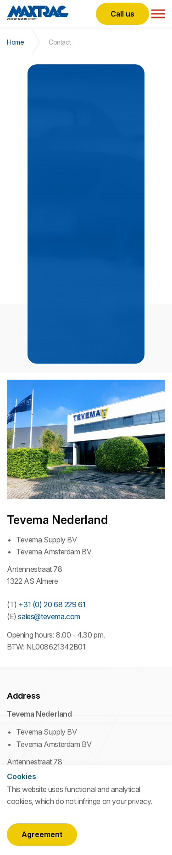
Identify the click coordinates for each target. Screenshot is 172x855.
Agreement (42, 834)
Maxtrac (38, 14)
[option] (86, 214)
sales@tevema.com (49, 616)
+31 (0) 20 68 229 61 (51, 604)
